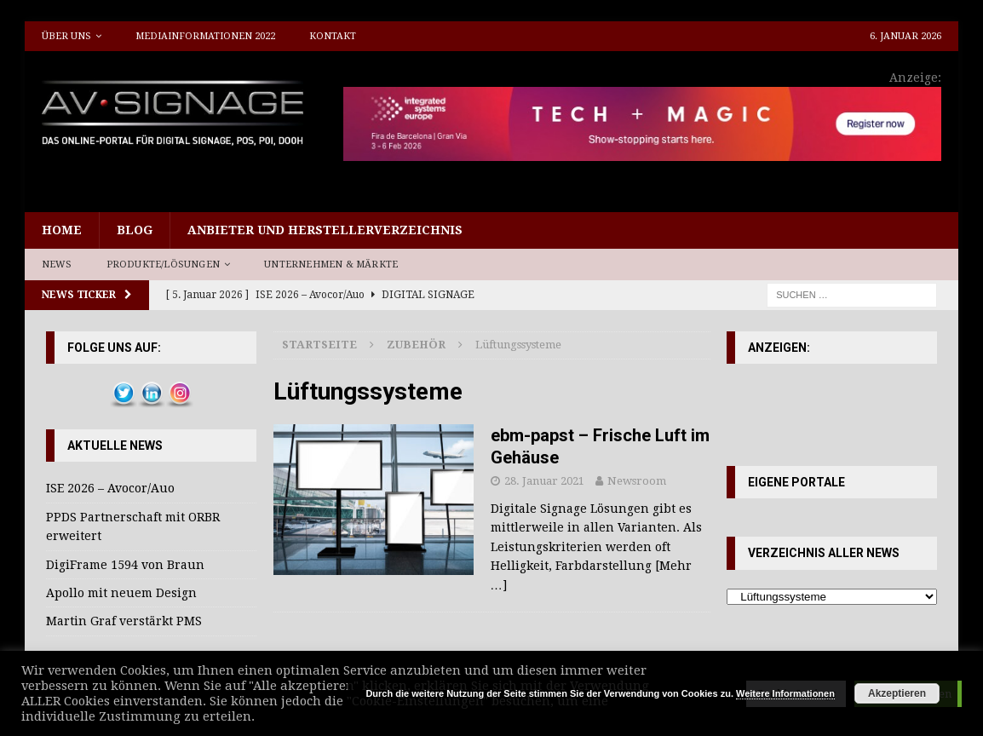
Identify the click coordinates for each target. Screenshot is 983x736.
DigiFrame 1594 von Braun (125, 565)
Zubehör (416, 344)
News (57, 264)
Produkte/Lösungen (163, 264)
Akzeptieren (897, 693)
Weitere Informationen (785, 693)
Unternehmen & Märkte (331, 264)
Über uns (66, 36)
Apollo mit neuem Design (121, 593)
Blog (134, 230)
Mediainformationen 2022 (205, 36)
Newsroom (636, 480)
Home (62, 230)
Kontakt (332, 36)
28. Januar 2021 (544, 480)
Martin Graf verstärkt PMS (124, 621)
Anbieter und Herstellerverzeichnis (325, 230)
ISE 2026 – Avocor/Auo (110, 488)
